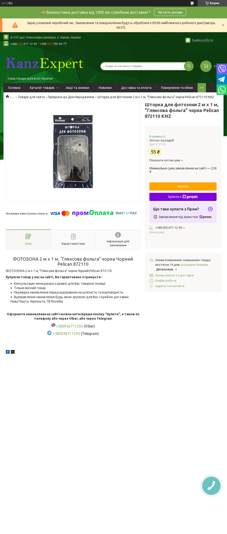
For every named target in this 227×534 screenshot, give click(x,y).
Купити (183, 186)
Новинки (105, 87)
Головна (14, 87)
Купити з (183, 197)
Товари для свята (31, 97)
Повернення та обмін (177, 87)
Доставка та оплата (136, 87)
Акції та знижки (77, 87)
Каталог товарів (42, 87)
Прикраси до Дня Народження (71, 97)
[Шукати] (189, 66)
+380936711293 (66, 334)
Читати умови (170, 12)
